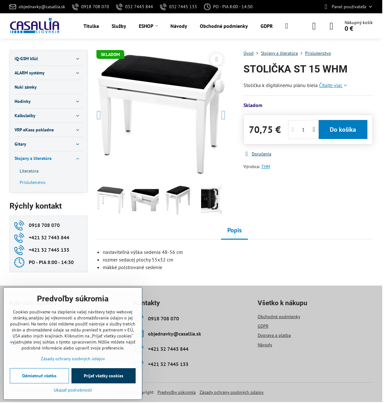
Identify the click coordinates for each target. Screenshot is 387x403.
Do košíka (343, 129)
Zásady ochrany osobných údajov (232, 392)
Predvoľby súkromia (176, 392)
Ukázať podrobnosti (73, 390)
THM (265, 166)
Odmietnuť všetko (39, 376)
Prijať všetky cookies (103, 376)
